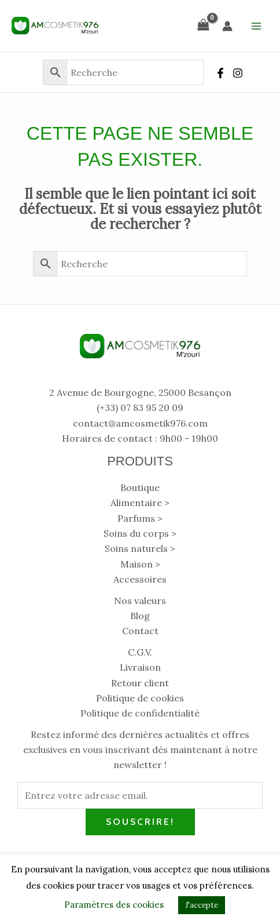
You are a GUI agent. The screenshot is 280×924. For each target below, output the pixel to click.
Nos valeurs (140, 600)
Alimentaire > (140, 502)
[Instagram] (238, 73)
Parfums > (140, 518)
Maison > (140, 564)
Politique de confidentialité (140, 713)
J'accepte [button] (201, 905)
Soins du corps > (140, 533)
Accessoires (140, 579)
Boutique (140, 487)
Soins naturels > (140, 548)
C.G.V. (140, 652)
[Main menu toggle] (256, 25)
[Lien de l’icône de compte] (227, 26)
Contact (140, 630)
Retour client (140, 683)
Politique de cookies (140, 698)
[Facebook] (220, 73)
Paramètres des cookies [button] (114, 904)
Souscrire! (140, 821)
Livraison (140, 667)
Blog (140, 615)
